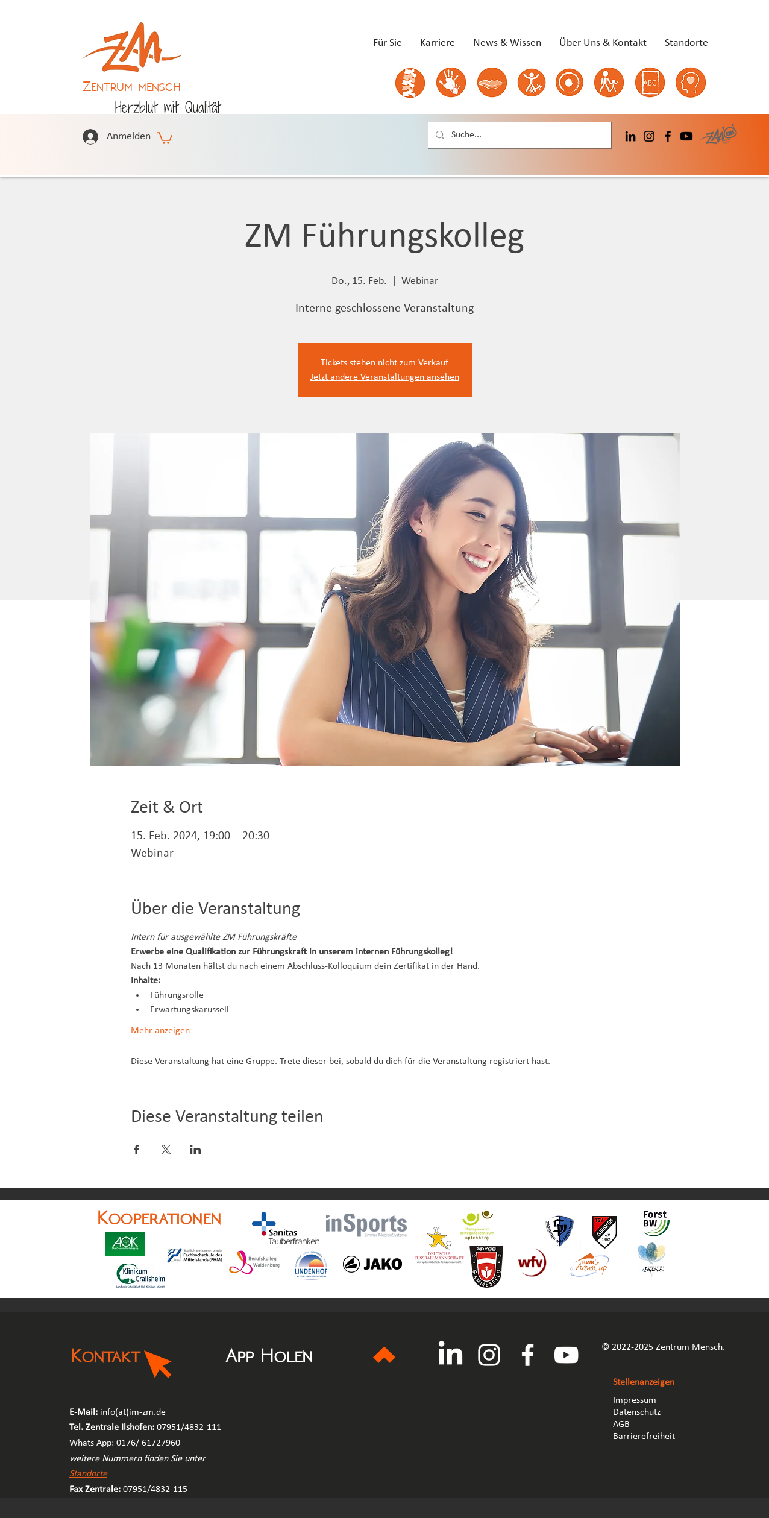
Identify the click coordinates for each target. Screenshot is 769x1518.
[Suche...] (518, 135)
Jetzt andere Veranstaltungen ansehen (384, 377)
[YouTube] (566, 1355)
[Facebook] (668, 136)
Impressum (634, 1400)
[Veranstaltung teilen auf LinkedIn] (195, 1149)
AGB (622, 1424)
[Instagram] (649, 136)
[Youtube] (686, 136)
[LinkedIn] (630, 136)
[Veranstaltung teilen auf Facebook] (136, 1149)
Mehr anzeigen (160, 1031)
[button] (164, 137)
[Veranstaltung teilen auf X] (166, 1149)
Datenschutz (637, 1412)
